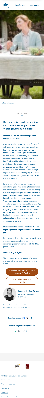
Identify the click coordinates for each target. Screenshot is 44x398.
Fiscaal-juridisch (8, 103)
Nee (26, 331)
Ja (17, 331)
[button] (34, 5)
